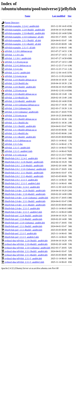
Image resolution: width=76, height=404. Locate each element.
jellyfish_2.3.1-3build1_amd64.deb (20, 126)
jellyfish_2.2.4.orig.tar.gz (16, 76)
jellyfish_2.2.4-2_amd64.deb (17, 72)
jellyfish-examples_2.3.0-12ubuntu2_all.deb (24, 37)
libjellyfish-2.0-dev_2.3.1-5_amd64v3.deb (23, 212)
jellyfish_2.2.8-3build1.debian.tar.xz (21, 80)
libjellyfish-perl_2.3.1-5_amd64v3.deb (22, 237)
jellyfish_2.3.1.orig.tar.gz (16, 155)
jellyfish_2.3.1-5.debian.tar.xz (18, 140)
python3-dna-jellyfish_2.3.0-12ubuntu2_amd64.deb (27, 248)
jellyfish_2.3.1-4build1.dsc (16, 133)
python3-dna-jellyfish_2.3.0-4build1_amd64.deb (26, 244)
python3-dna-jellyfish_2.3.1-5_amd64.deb (23, 258)
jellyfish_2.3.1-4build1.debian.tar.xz (21, 130)
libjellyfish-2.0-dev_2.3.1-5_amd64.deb (22, 208)
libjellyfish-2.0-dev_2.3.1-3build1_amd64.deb (25, 201)
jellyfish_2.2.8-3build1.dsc (16, 83)
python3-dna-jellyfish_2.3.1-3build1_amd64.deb (26, 251)
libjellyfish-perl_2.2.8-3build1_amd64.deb (23, 215)
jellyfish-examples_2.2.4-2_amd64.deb (22, 26)
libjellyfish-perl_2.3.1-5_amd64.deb (21, 233)
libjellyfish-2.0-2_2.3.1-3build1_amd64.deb (24, 173)
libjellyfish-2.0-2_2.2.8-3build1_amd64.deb (24, 162)
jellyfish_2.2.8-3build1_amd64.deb (20, 87)
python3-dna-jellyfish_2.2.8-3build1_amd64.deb (26, 240)
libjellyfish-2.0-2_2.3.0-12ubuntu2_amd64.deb (25, 169)
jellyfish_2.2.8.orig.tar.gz (16, 90)
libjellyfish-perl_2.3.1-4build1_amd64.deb (23, 230)
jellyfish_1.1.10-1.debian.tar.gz (18, 51)
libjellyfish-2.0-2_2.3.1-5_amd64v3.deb (22, 183)
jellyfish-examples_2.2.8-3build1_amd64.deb (25, 30)
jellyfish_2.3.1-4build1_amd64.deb (20, 137)
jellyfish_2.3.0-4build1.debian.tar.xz (21, 94)
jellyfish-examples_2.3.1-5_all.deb (20, 47)
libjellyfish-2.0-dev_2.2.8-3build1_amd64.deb (25, 190)
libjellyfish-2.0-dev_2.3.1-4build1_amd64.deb (25, 205)
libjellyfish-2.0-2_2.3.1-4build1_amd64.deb (24, 176)
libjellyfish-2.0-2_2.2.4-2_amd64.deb (21, 158)
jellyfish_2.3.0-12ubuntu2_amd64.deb (21, 112)
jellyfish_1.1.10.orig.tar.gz (16, 62)
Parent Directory (12, 22)
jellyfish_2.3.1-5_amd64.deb (17, 148)
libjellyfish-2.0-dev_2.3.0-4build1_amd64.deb (25, 194)
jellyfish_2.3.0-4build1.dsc (16, 97)
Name (27, 16)
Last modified (58, 16)
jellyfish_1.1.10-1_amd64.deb (18, 58)
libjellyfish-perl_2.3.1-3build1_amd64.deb (23, 226)
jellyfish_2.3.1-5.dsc (14, 144)
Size (69, 16)
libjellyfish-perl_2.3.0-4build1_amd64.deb (23, 219)
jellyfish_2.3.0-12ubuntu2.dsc (18, 108)
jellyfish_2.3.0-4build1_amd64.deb (20, 101)
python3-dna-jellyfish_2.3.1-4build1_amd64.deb (26, 255)
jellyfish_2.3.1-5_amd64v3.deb (18, 151)
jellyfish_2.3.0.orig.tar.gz (16, 115)
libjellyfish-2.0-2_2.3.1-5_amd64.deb (21, 180)
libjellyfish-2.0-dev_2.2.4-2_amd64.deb (22, 187)
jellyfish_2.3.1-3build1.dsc (16, 123)
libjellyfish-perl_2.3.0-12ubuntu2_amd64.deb (25, 223)
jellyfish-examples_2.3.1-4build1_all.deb (23, 44)
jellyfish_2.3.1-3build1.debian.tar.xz (21, 119)
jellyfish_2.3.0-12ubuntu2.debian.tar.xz (22, 105)
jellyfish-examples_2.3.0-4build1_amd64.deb (25, 33)
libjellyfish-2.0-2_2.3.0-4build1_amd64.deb (24, 165)
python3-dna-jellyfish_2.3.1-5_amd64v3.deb (24, 262)
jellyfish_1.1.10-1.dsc (14, 55)
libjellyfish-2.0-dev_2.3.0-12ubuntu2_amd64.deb (26, 198)
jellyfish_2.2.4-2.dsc (14, 69)
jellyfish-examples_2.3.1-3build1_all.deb (23, 40)
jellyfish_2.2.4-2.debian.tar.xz (18, 65)
